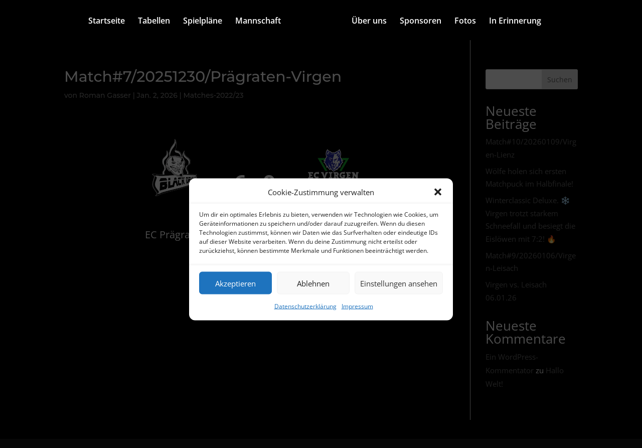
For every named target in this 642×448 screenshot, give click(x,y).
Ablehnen (313, 283)
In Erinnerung (515, 21)
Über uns (369, 21)
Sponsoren (420, 21)
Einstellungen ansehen (398, 283)
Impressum (357, 306)
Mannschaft (258, 21)
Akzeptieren (235, 283)
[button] (438, 192)
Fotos (465, 21)
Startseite (106, 21)
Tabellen (154, 21)
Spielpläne (202, 21)
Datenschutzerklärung (305, 306)
